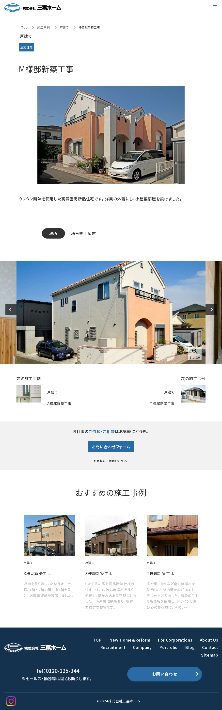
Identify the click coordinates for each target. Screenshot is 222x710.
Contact (210, 647)
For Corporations (175, 640)
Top (24, 27)
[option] (111, 312)
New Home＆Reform (129, 640)
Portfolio (168, 647)
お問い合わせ (164, 674)
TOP (97, 640)
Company (142, 647)
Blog (190, 647)
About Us (209, 640)
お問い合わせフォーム (111, 447)
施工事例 (43, 27)
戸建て (64, 27)
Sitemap (209, 655)
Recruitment (113, 647)
